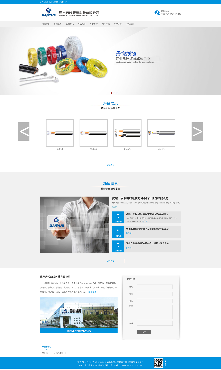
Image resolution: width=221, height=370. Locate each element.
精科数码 (45, 353)
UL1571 (127, 149)
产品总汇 (82, 24)
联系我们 (130, 24)
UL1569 (93, 149)
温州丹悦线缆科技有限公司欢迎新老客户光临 (147, 243)
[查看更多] (92, 292)
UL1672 (161, 149)
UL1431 (60, 149)
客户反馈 (118, 24)
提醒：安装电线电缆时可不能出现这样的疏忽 (140, 198)
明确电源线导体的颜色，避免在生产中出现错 (147, 229)
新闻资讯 (70, 24)
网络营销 (106, 24)
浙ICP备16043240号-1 (87, 362)
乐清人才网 (58, 353)
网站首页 (46, 24)
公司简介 (58, 24)
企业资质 (94, 24)
